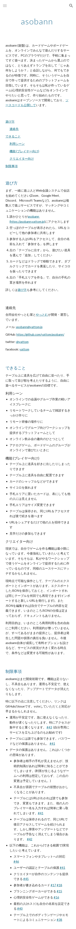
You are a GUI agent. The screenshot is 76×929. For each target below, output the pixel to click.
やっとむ (42, 314)
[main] (38, 21)
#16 (56, 897)
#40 (20, 908)
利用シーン (17, 143)
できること (13, 136)
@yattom (22, 342)
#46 (16, 861)
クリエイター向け (22, 158)
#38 (59, 919)
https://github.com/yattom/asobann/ (40, 334)
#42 (29, 839)
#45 (26, 879)
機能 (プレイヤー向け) (24, 151)
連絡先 (14, 129)
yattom (24, 349)
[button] (5, 5)
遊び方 (10, 121)
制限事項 (11, 166)
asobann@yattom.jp (29, 327)
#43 (49, 727)
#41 (52, 743)
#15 (59, 891)
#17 (53, 885)
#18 (59, 885)
